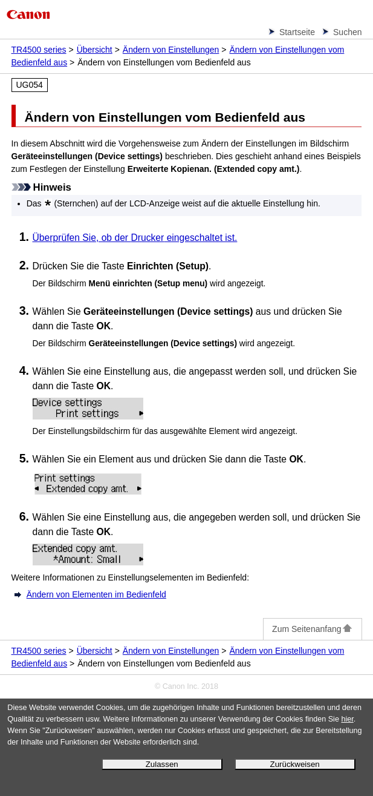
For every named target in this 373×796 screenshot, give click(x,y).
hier (347, 719)
